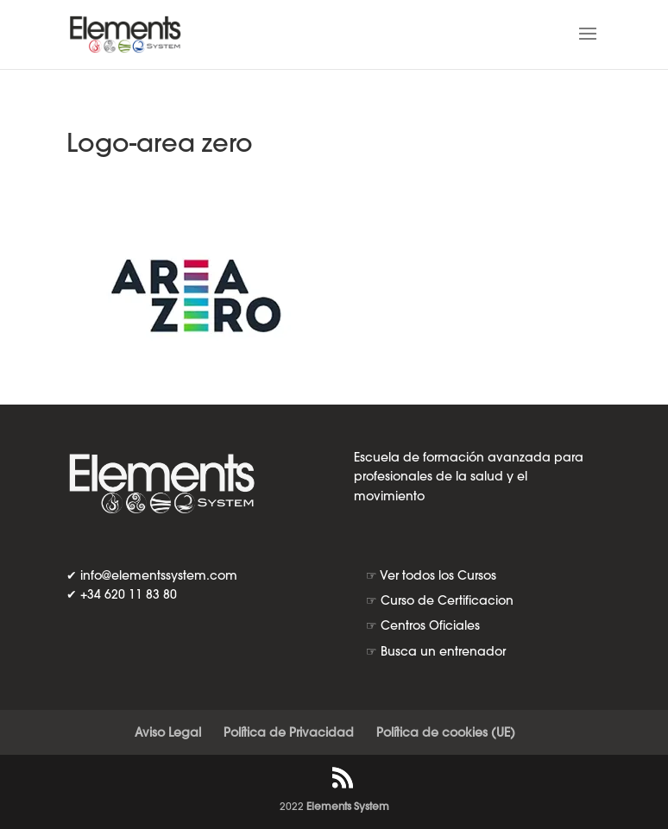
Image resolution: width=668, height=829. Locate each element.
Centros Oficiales (430, 625)
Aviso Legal (168, 732)
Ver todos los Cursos (438, 575)
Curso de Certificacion (447, 600)
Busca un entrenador (443, 651)
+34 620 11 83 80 (128, 594)
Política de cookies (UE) (445, 732)
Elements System (347, 806)
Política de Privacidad (289, 732)
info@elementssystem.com (158, 575)
